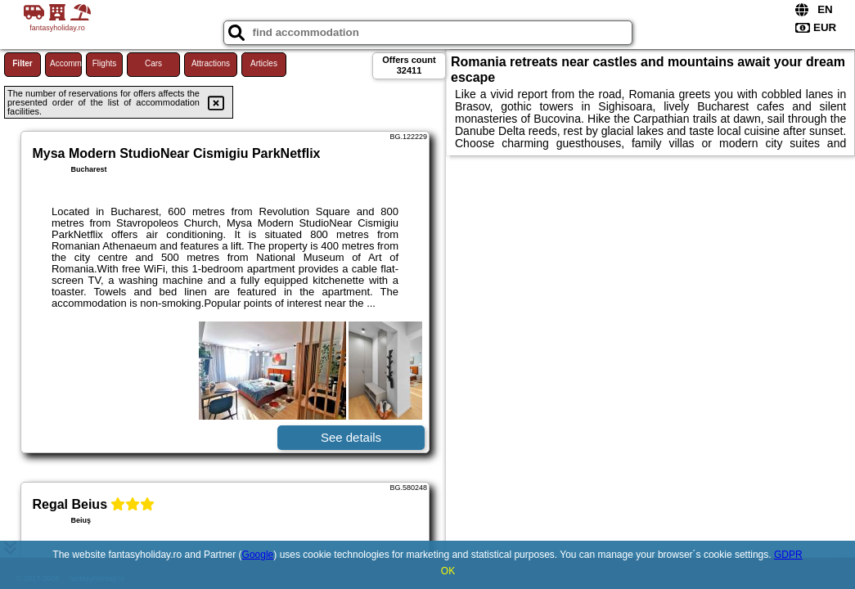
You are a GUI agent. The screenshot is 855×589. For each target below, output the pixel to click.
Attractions (210, 63)
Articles (263, 63)
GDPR (788, 554)
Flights (104, 63)
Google (258, 554)
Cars (153, 63)
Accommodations (66, 63)
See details (351, 437)
